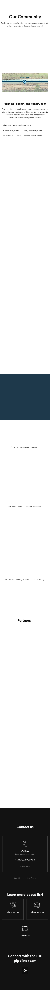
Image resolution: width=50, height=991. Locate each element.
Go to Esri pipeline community (24, 447)
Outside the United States (25, 878)
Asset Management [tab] (11, 130)
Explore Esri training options (17, 579)
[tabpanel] (25, 254)
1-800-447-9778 (25, 860)
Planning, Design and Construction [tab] (18, 125)
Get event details (15, 506)
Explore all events (33, 506)
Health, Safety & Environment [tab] (29, 135)
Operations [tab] (8, 135)
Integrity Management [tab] (33, 130)
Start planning (38, 579)
